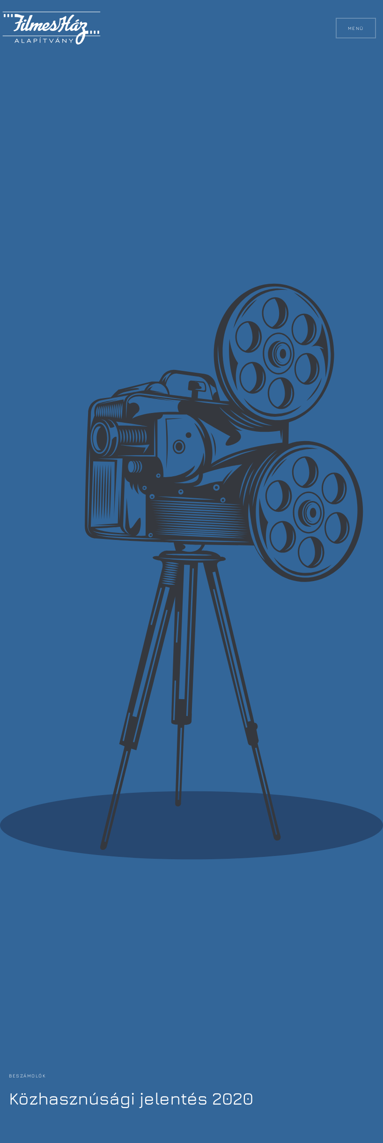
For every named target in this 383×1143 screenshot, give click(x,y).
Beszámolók (27, 1075)
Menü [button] (355, 28)
